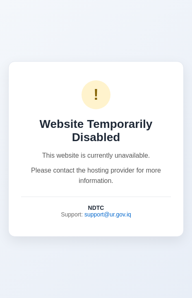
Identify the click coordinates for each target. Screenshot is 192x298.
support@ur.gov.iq (107, 214)
